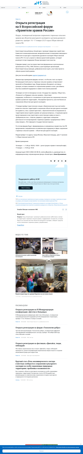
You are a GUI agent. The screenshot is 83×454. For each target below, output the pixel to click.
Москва (20, 196)
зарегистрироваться (39, 75)
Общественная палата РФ (60, 205)
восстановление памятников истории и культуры (31, 199)
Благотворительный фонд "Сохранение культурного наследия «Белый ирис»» (38, 203)
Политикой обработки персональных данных (67, 447)
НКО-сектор (30, 337)
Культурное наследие (50, 199)
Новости (18, 19)
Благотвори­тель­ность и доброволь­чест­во (26, 46)
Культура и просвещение (44, 46)
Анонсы (17, 379)
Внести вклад (25, 188)
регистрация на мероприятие (29, 200)
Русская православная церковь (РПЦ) (47, 200)
